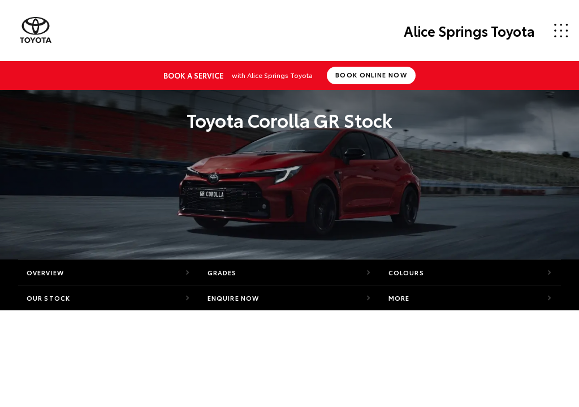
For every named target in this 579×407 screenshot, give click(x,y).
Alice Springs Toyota (469, 30)
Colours (406, 272)
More (398, 297)
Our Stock (48, 297)
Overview (45, 272)
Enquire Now (233, 297)
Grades (222, 272)
